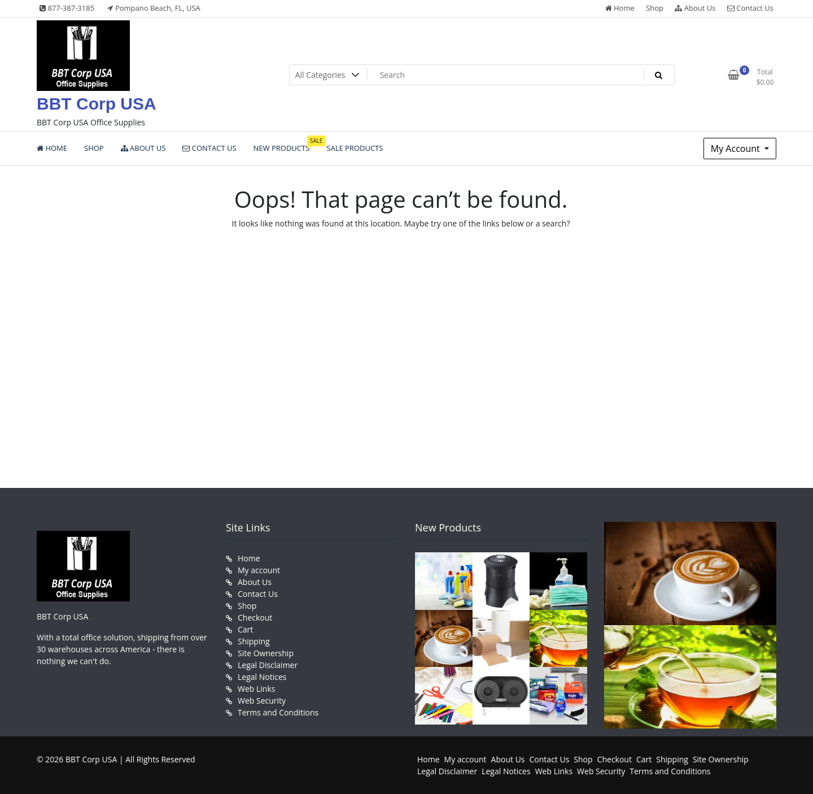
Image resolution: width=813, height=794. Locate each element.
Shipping (254, 641)
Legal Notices (262, 676)
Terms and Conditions (278, 712)
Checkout (255, 617)
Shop (654, 8)
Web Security (262, 700)
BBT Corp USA (96, 103)
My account (259, 570)
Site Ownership (266, 653)
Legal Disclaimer (268, 665)
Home (620, 8)
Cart (245, 629)
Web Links (256, 688)
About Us (695, 8)
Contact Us (750, 8)
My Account (736, 148)
